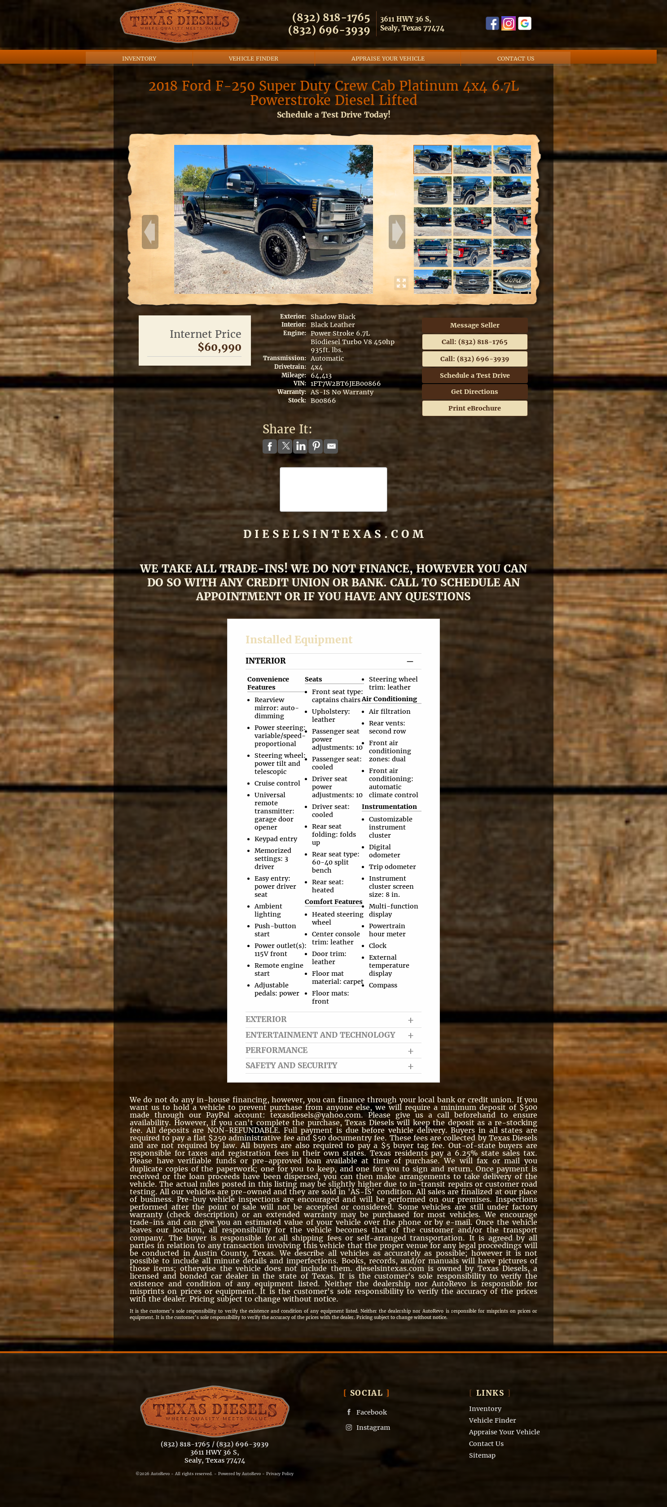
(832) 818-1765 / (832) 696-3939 (215, 1443)
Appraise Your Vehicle (393, 54)
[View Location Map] (422, 23)
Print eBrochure (474, 407)
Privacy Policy (280, 1472)
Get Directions (474, 390)
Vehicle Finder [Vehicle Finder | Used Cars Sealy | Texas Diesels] (259, 54)
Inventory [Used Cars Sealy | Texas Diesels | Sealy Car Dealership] (144, 54)
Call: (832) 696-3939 (474, 358)
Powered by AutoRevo (239, 1472)
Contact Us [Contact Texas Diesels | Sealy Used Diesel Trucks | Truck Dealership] (521, 54)
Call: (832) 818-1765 (475, 340)
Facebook (365, 1411)
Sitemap (482, 1454)
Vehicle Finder (492, 1419)
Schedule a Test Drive (475, 374)
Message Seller (475, 324)
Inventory (485, 1408)
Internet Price (205, 332)
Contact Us (486, 1443)
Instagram (366, 1426)
